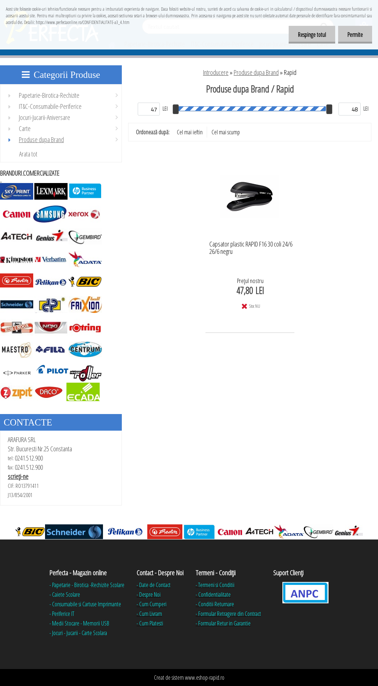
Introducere (215, 72)
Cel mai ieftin (190, 132)
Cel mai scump (226, 132)
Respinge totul (312, 35)
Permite (355, 35)
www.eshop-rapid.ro (204, 677)
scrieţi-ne (18, 476)
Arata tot (28, 153)
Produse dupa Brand (256, 72)
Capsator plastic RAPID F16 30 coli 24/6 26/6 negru (250, 248)
